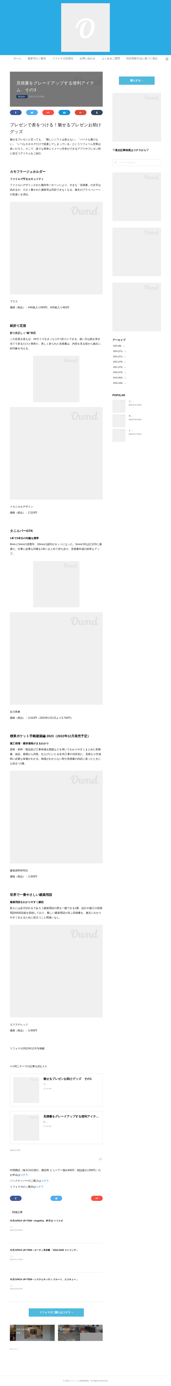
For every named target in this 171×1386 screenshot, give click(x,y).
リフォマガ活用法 (62, 58)
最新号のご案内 (37, 58)
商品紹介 (22, 96)
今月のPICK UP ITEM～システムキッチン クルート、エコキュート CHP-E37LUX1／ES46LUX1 (59, 1279)
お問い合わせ (87, 58)
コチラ (24, 1175)
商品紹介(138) (15, 1150)
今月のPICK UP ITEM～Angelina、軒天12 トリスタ (36, 1220)
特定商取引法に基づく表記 (142, 58)
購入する (135, 80)
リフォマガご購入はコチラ (55, 1312)
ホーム (17, 58)
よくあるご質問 (111, 58)
